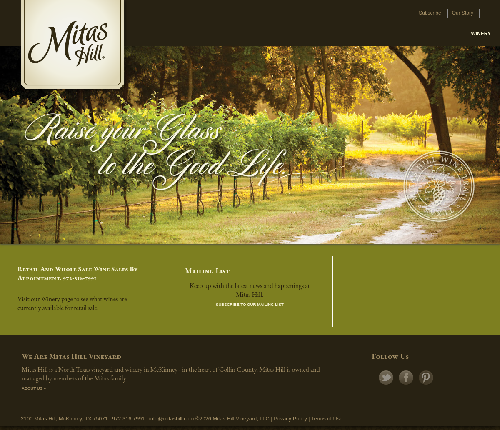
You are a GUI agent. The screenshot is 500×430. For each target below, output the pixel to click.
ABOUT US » (34, 388)
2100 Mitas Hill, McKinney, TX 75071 (64, 418)
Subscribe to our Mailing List (250, 304)
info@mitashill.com (171, 418)
